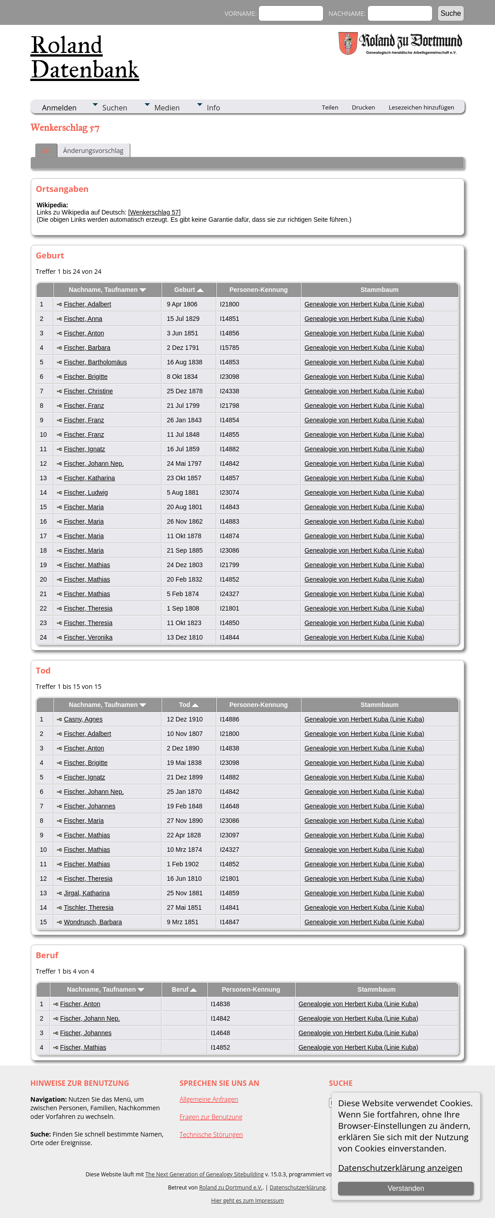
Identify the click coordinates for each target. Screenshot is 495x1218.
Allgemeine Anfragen (209, 1099)
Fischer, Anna (83, 318)
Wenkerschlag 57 (154, 212)
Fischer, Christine (88, 391)
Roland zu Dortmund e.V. (230, 1187)
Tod (189, 704)
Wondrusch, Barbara (93, 922)
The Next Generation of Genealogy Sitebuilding (204, 1174)
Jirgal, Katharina (86, 893)
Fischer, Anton (84, 333)
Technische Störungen (211, 1134)
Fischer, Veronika (88, 637)
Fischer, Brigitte (85, 376)
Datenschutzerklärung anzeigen (400, 1167)
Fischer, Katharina (89, 478)
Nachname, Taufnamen (107, 289)
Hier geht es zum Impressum (247, 1200)
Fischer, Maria (84, 507)
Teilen (330, 107)
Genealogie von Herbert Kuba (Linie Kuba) (364, 304)
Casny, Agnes (83, 719)
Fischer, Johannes (89, 806)
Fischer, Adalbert (87, 304)
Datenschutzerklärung (298, 1187)
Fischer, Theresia (88, 608)
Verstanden (406, 1188)
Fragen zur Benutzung (211, 1117)
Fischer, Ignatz (84, 449)
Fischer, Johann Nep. (94, 463)
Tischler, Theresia (89, 907)
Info (213, 108)
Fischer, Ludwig (86, 492)
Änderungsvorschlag (93, 150)
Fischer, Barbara (87, 347)
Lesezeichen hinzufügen (421, 107)
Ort (46, 150)
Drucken (363, 107)
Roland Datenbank (84, 57)
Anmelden (59, 108)
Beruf (184, 989)
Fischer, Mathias (87, 564)
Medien (167, 108)
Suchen (114, 108)
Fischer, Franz (84, 405)
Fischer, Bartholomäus (95, 362)
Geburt (189, 289)
